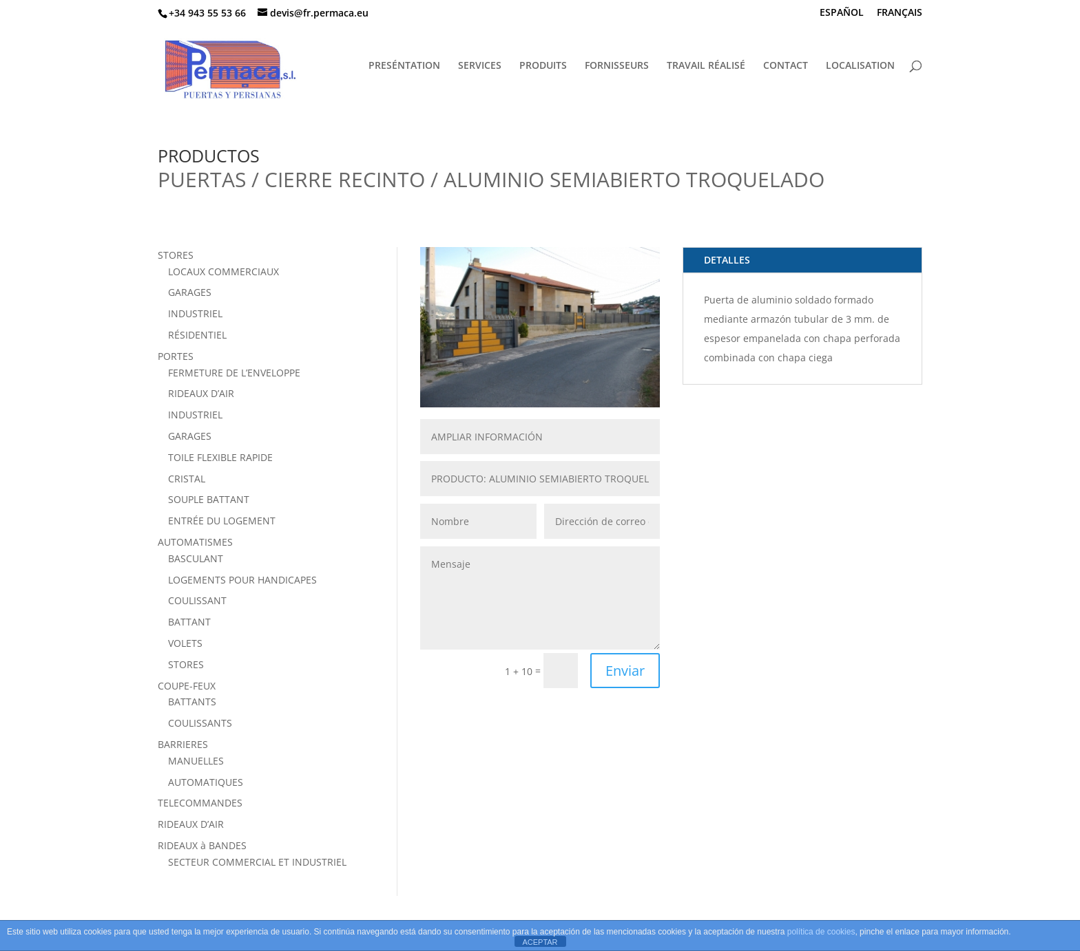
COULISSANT (197, 600)
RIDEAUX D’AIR (201, 393)
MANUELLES (196, 760)
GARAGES (189, 292)
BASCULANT (195, 558)
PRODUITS (543, 66)
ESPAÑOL (842, 13)
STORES (176, 254)
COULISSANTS (200, 722)
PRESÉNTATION (404, 66)
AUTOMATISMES (195, 541)
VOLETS (185, 643)
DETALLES (727, 259)
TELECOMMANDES (200, 802)
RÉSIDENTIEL (197, 334)
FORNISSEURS (617, 66)
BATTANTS (192, 701)
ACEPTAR (539, 942)
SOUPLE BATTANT (208, 499)
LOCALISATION (860, 66)
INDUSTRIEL (195, 313)
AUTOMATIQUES (205, 782)
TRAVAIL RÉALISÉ (706, 66)
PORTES (176, 356)
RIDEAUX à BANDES (202, 845)
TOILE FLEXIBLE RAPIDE (220, 457)
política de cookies (821, 932)
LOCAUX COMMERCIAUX (223, 271)
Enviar (625, 670)
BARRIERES (183, 744)
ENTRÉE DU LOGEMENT (222, 520)
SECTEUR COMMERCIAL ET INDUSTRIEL (257, 861)
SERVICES (479, 66)
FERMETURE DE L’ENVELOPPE (234, 372)
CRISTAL (186, 478)
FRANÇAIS (899, 13)
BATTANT (189, 621)
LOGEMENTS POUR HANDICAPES (242, 579)
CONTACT (785, 66)
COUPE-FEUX (187, 685)
